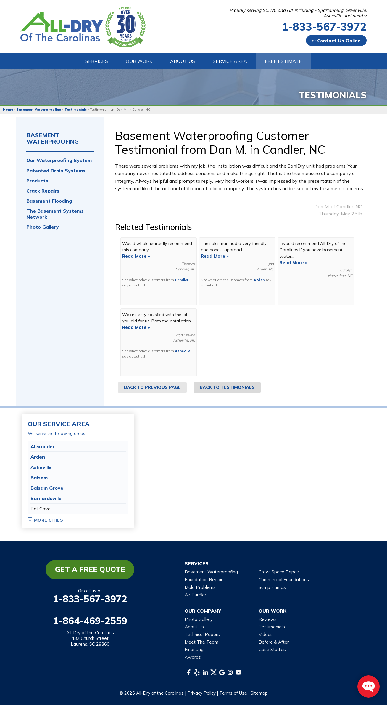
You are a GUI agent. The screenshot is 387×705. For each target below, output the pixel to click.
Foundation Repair (203, 579)
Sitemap (259, 693)
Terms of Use (233, 693)
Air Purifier (195, 594)
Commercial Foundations (284, 579)
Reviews (268, 619)
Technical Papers (202, 634)
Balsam (39, 477)
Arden (259, 280)
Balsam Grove (46, 488)
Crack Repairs (42, 191)
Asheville (182, 351)
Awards (193, 657)
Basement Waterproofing (52, 138)
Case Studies (272, 649)
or (336, 41)
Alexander (42, 446)
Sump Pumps (272, 587)
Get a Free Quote (90, 569)
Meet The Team (201, 642)
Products (37, 181)
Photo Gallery (42, 227)
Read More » (136, 256)
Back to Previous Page (152, 387)
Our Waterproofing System (59, 160)
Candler (182, 280)
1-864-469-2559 (90, 620)
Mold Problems (200, 587)
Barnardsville (46, 498)
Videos (266, 634)
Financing (194, 649)
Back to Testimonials (227, 387)
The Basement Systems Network (55, 213)
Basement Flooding (49, 201)
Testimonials (272, 626)
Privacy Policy (201, 693)
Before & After (274, 642)
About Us (194, 626)
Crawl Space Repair (279, 572)
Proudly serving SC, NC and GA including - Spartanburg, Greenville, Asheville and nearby (298, 13)
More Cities (48, 520)
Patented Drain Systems (56, 171)
